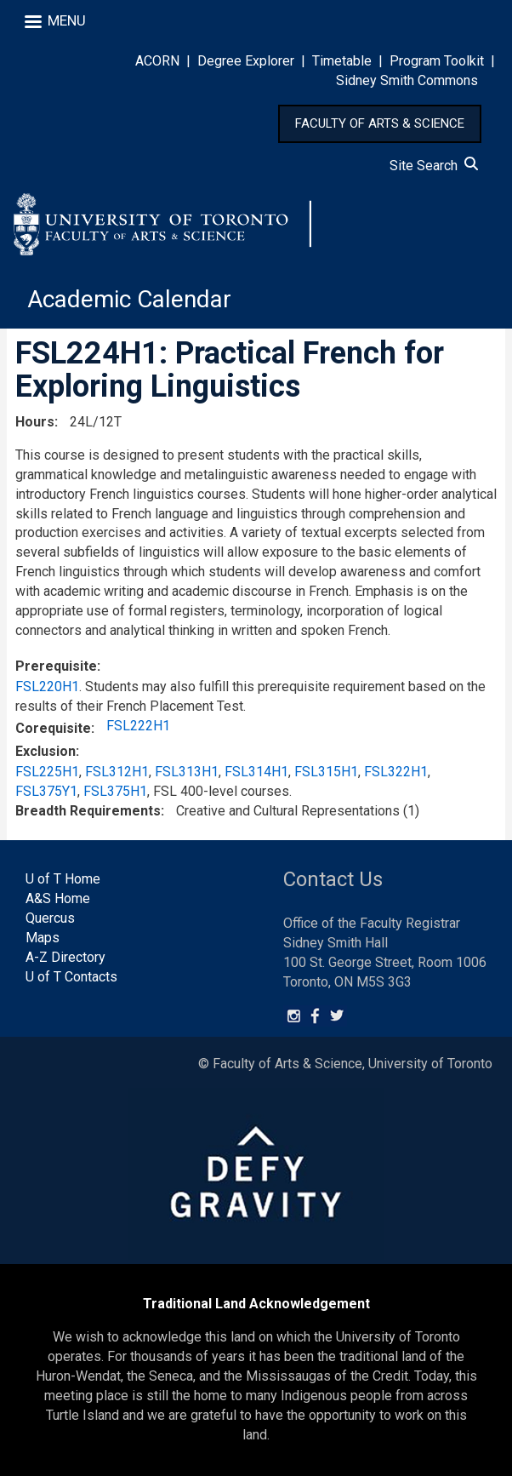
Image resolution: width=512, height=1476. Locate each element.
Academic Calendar (129, 299)
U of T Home (63, 879)
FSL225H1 (47, 772)
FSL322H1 (396, 772)
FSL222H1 (138, 726)
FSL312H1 (117, 772)
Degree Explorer (245, 61)
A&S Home (58, 898)
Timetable (342, 61)
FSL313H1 (187, 772)
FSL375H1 (115, 791)
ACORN (157, 61)
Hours (34, 422)
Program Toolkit (437, 61)
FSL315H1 (326, 772)
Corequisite (53, 728)
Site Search (434, 165)
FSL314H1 (256, 772)
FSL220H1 (47, 686)
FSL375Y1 (46, 791)
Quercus (50, 918)
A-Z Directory (65, 957)
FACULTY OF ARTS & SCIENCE (379, 123)
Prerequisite (56, 666)
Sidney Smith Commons (407, 80)
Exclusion (45, 751)
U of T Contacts (71, 977)
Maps (43, 938)
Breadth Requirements (88, 811)
